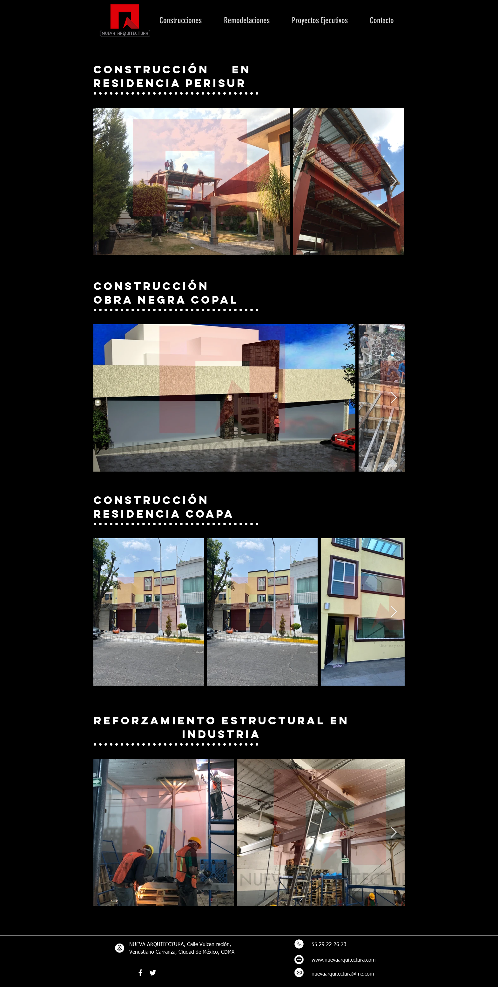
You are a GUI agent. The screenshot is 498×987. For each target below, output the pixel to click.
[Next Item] (393, 181)
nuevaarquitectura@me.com (343, 974)
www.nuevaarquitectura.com (343, 960)
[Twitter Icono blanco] (152, 972)
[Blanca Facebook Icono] (140, 972)
